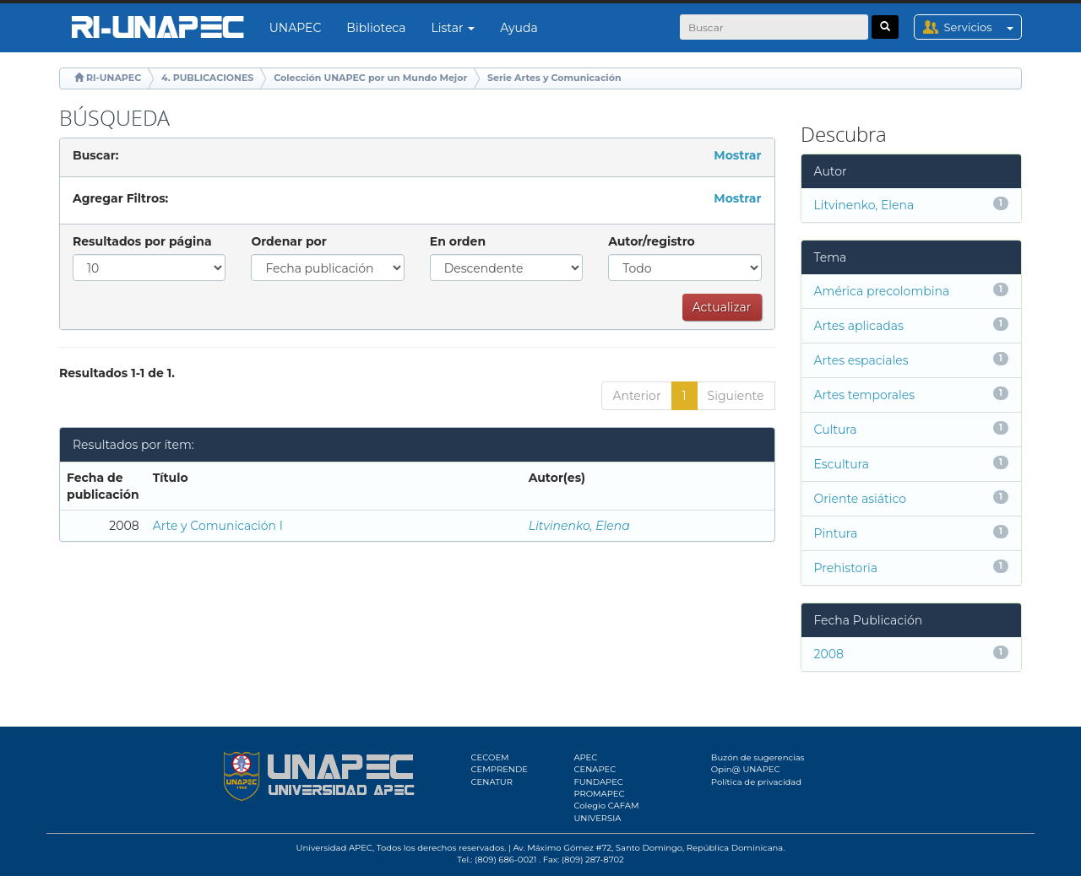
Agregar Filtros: (120, 198)
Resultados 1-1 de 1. (117, 373)
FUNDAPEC (598, 781)
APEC (585, 757)
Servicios (982, 27)
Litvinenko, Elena (579, 525)
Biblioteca (375, 27)
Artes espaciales (861, 360)
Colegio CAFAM (605, 805)
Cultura (835, 429)
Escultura (841, 464)
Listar (453, 27)
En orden (458, 241)
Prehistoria (845, 568)
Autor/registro (651, 241)
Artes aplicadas (859, 325)
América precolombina (882, 291)
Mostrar (737, 155)
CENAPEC (594, 769)
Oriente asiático (860, 498)
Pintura (836, 533)
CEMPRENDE (499, 769)
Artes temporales (864, 395)
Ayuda (518, 27)
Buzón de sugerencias (758, 757)
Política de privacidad (756, 781)
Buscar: (95, 155)
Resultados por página (142, 241)
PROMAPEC (598, 793)
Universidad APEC (334, 847)
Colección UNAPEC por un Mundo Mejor (370, 78)
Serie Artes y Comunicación (554, 78)
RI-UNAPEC (113, 78)
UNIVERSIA (597, 818)
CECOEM (490, 757)
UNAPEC (295, 27)
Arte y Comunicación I (218, 525)
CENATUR (492, 781)
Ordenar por (288, 241)
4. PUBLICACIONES (207, 78)
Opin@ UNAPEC (745, 769)
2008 (829, 654)
